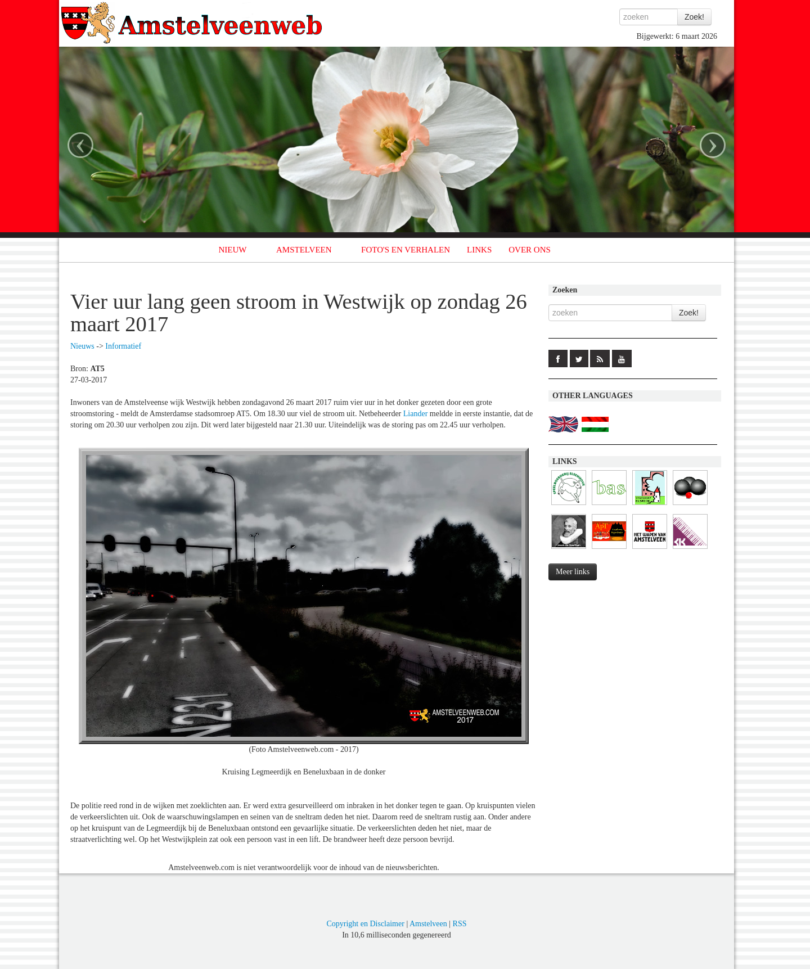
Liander (415, 413)
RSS (460, 924)
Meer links (573, 571)
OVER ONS (529, 249)
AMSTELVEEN (304, 249)
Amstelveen (428, 924)
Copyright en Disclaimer (365, 924)
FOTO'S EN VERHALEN (405, 249)
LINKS (479, 249)
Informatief (123, 346)
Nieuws (82, 346)
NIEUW (233, 249)
